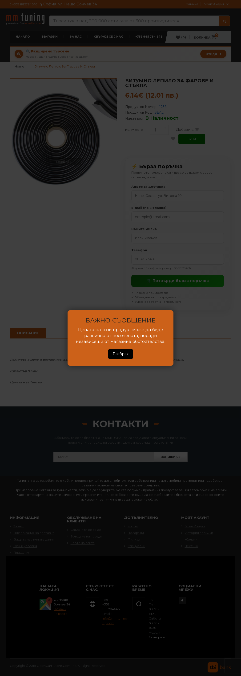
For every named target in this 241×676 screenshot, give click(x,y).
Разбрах (121, 354)
